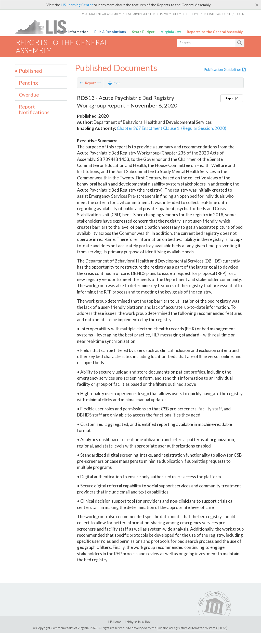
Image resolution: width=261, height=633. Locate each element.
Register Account (217, 14)
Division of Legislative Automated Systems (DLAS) (192, 628)
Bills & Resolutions (110, 32)
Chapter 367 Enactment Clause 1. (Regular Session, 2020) (171, 128)
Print (114, 83)
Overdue (29, 94)
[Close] (257, 5)
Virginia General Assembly (101, 14)
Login (240, 14)
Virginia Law (171, 32)
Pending (28, 83)
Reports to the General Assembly (215, 32)
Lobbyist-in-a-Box (137, 622)
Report (232, 98)
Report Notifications (34, 109)
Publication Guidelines (225, 69)
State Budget (143, 32)
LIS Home (192, 14)
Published (30, 71)
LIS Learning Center (77, 5)
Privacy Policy (170, 14)
